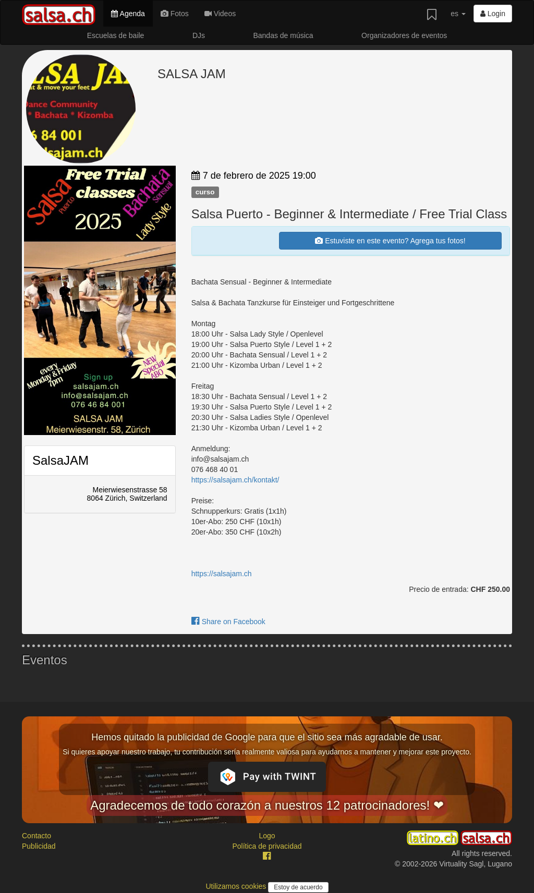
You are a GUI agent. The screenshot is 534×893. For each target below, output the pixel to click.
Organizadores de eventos (404, 35)
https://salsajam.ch (221, 573)
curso (205, 192)
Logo (267, 836)
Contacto (36, 836)
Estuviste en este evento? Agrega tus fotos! (390, 241)
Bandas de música (283, 35)
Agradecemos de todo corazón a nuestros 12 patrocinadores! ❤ (267, 805)
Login (492, 13)
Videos (220, 13)
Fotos (175, 13)
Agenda (127, 13)
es (458, 13)
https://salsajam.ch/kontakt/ (235, 480)
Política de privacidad (266, 846)
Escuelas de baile (115, 35)
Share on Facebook (228, 621)
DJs (198, 35)
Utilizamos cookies (236, 886)
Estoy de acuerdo (298, 887)
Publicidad (39, 846)
